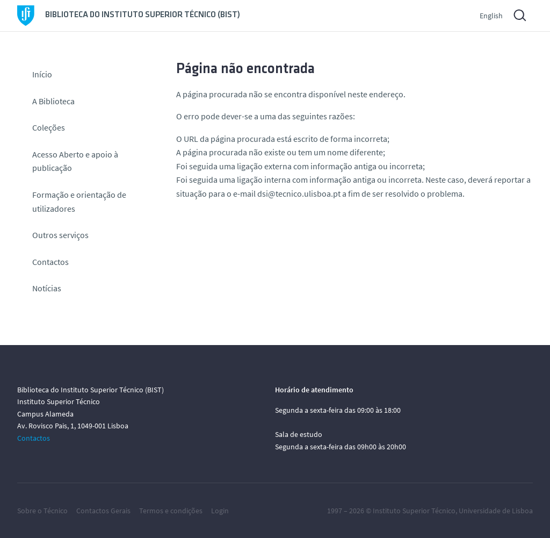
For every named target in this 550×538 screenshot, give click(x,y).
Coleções (48, 127)
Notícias (46, 288)
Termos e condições (170, 510)
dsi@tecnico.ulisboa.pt (299, 193)
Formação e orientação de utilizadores (79, 201)
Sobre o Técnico (42, 510)
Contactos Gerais (103, 510)
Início (42, 74)
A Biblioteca (53, 101)
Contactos (50, 261)
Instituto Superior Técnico (414, 510)
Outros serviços (60, 234)
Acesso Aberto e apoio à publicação (75, 161)
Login (220, 510)
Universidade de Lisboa (496, 510)
